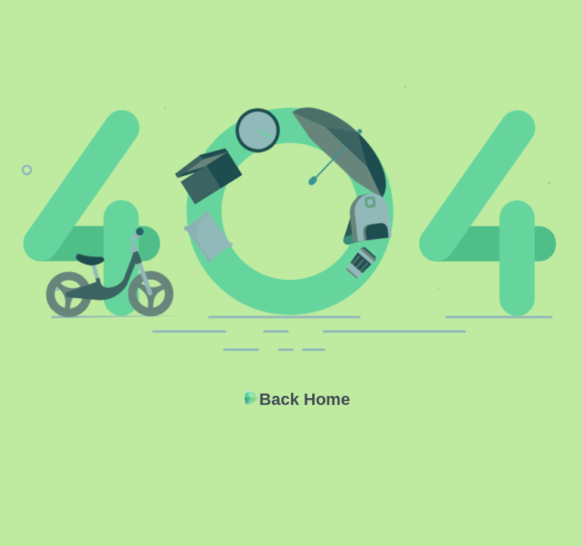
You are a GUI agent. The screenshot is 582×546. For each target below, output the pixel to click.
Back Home (304, 399)
